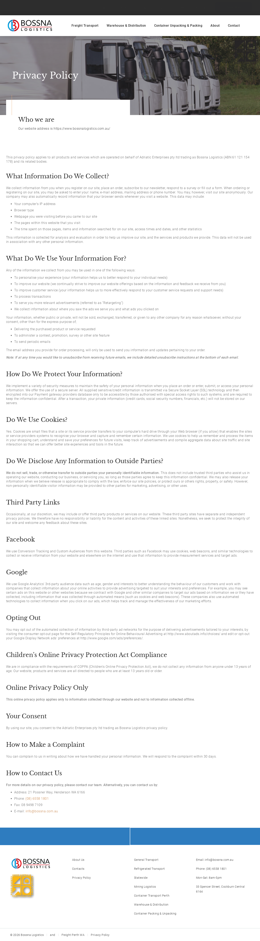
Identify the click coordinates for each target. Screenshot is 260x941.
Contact (234, 25)
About (215, 25)
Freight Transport (85, 25)
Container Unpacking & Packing (178, 25)
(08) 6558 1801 (37, 799)
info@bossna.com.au (42, 811)
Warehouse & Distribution (126, 25)
